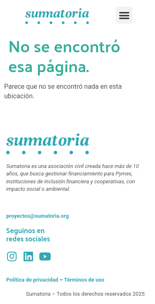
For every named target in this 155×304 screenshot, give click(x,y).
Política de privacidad (32, 280)
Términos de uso (84, 280)
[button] (124, 15)
